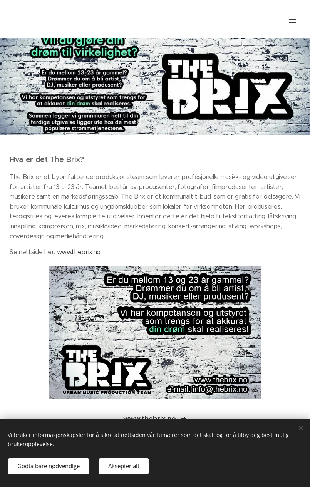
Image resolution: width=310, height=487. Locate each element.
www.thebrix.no (79, 252)
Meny (292, 19)
